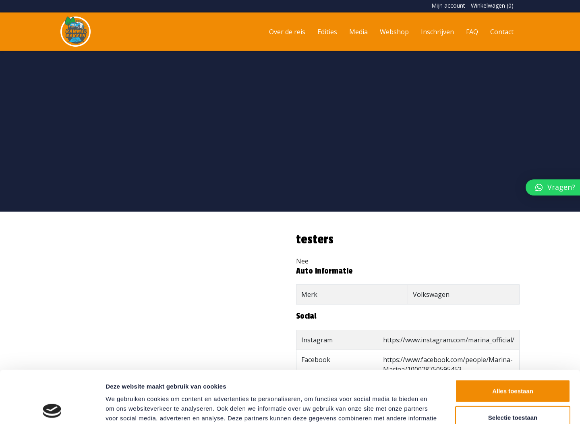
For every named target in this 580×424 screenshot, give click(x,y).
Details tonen (435, 408)
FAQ (472, 31)
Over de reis (287, 31)
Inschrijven (437, 31)
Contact (502, 31)
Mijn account (448, 5)
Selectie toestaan (513, 365)
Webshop (394, 31)
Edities (327, 31)
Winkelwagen (492, 5)
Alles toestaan (512, 338)
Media (358, 31)
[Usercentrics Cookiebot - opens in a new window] (52, 408)
